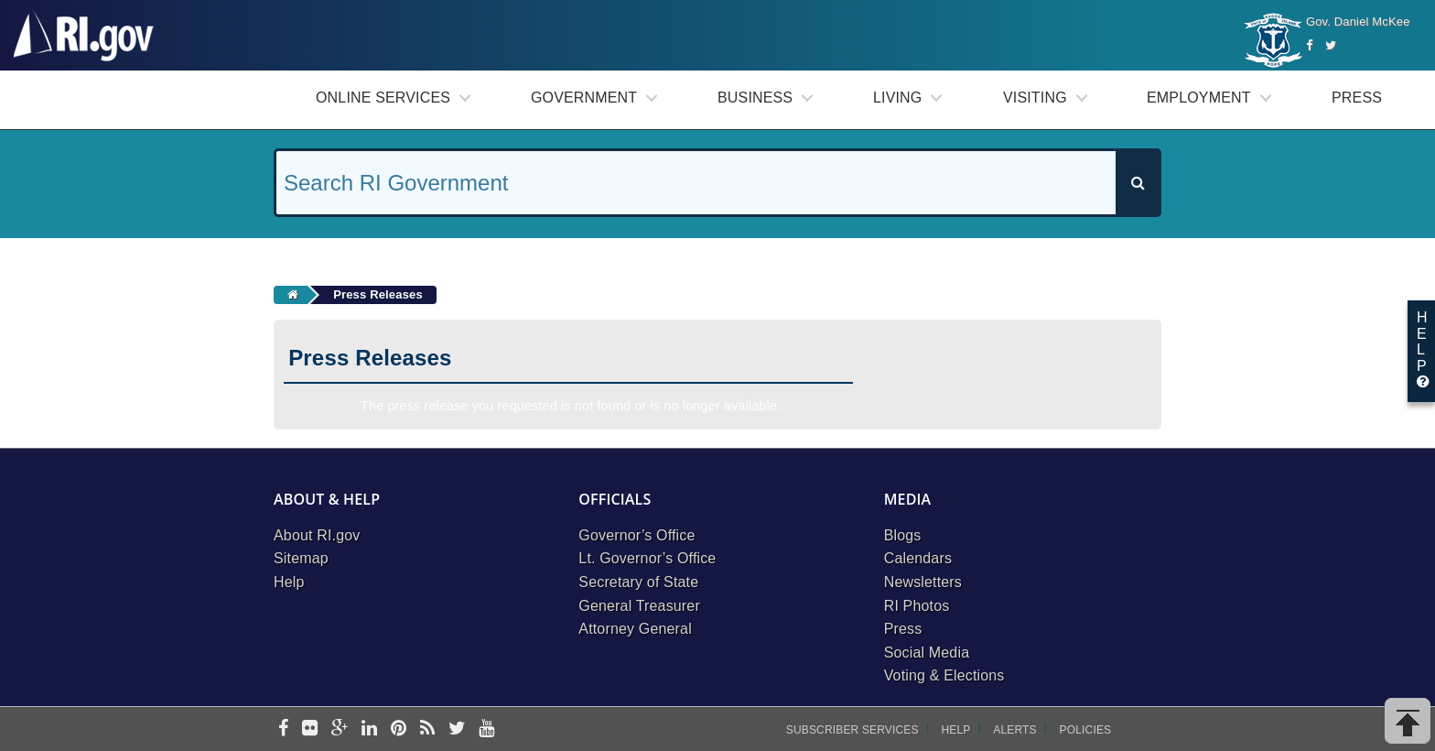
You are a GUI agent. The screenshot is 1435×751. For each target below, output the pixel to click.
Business (755, 97)
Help (289, 582)
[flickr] (310, 729)
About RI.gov (317, 535)
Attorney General (635, 629)
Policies (1086, 730)
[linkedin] (369, 729)
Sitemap (301, 558)
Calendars (918, 558)
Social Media (927, 652)
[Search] (1138, 182)
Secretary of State (638, 582)
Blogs (903, 535)
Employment (1199, 97)
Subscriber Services (852, 730)
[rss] (427, 729)
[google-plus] (340, 729)
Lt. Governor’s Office (647, 558)
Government (584, 97)
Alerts (1014, 730)
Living (897, 97)
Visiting (1035, 97)
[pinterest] (398, 729)
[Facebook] (1309, 45)
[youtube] (486, 729)
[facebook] (283, 729)
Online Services (383, 97)
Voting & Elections (944, 675)
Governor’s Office (636, 535)
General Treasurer (639, 606)
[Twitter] (1330, 45)
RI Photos (917, 606)
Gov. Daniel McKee (1358, 21)
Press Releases (378, 294)
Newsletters (923, 582)
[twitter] (457, 729)
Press (1357, 97)
